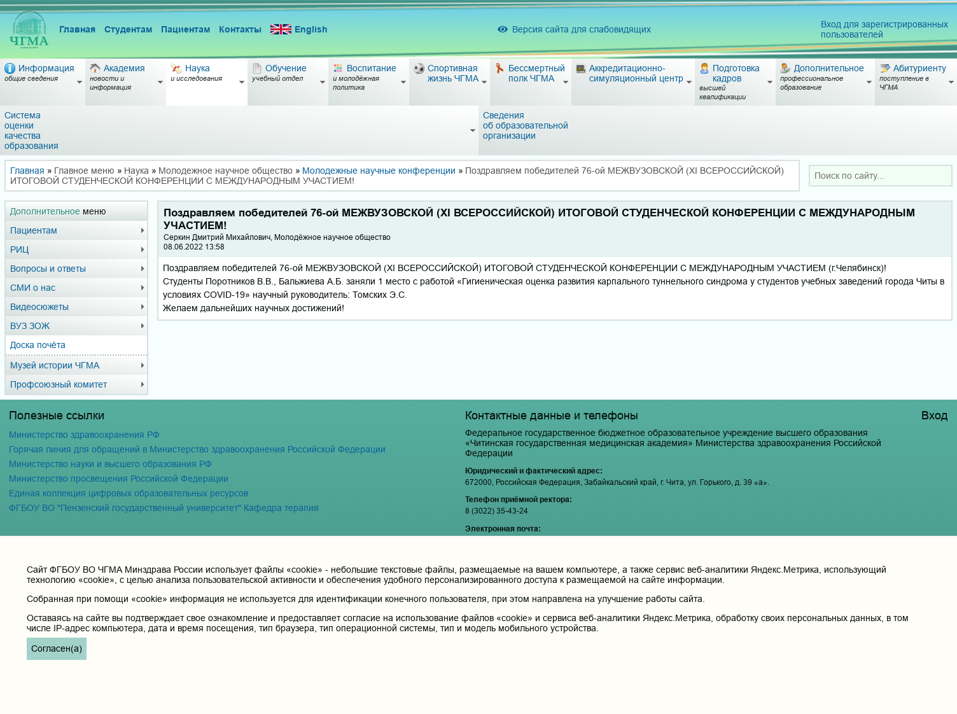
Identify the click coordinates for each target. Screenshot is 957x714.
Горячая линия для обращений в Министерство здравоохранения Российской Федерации (197, 449)
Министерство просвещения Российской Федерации (118, 478)
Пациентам (185, 29)
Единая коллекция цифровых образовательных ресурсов (128, 493)
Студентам (128, 29)
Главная (77, 29)
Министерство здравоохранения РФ (84, 435)
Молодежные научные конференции (379, 170)
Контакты (240, 29)
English (299, 29)
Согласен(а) (56, 648)
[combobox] (881, 175)
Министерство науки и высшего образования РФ (110, 464)
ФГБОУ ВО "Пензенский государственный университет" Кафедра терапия (164, 508)
